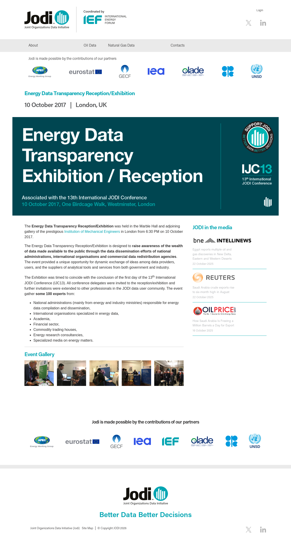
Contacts (178, 45)
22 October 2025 (203, 263)
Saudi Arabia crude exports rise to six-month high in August (213, 289)
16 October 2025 (203, 330)
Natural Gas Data (121, 45)
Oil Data (90, 45)
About (33, 45)
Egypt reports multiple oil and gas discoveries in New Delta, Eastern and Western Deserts (212, 254)
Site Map (87, 528)
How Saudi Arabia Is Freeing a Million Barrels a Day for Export (213, 323)
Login (259, 10)
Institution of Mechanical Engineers (92, 231)
